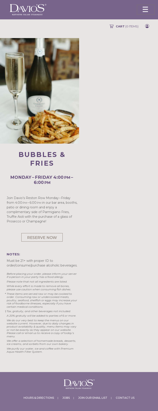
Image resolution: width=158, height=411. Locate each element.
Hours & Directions (39, 397)
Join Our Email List (92, 397)
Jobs (66, 397)
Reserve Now (42, 237)
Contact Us (125, 397)
